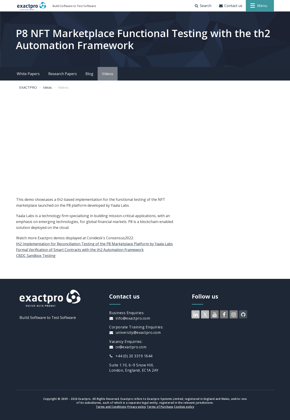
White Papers (28, 73)
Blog (89, 73)
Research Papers (62, 73)
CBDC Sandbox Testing (36, 255)
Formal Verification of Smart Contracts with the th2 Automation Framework (80, 249)
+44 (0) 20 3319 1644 (130, 356)
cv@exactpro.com (127, 346)
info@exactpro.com (129, 318)
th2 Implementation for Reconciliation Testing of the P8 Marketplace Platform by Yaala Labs (94, 243)
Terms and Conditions (111, 407)
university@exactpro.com (135, 332)
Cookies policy (184, 407)
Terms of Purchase (160, 407)
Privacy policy (136, 407)
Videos (107, 73)
